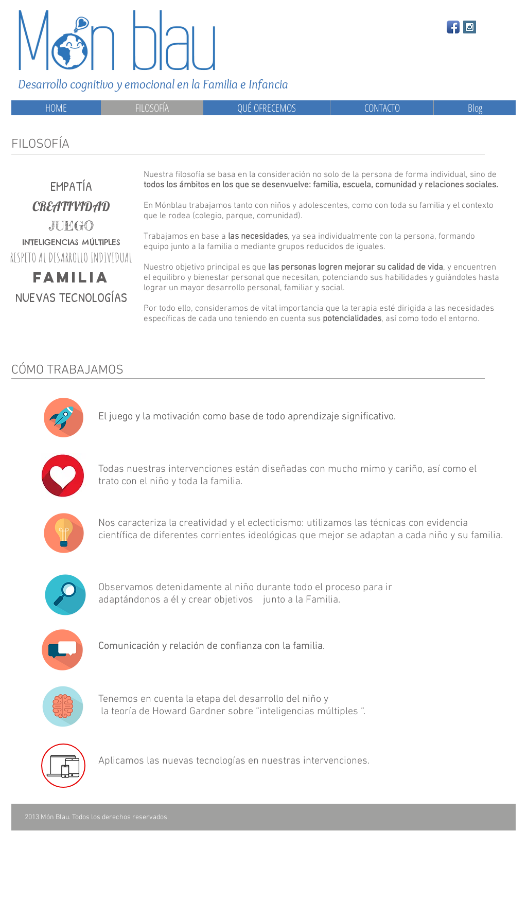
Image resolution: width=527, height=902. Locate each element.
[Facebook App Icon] (453, 27)
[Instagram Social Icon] (469, 27)
